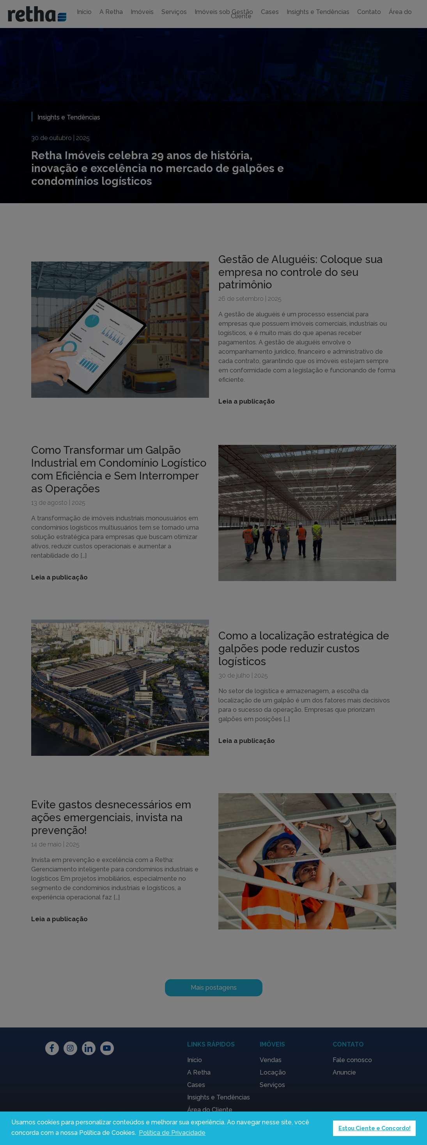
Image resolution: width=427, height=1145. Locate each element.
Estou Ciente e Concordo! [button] (374, 1128)
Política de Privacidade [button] (172, 1132)
